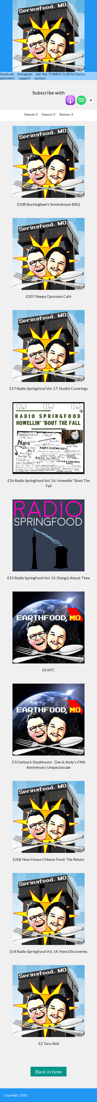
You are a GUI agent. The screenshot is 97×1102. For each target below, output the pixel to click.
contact (40, 78)
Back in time (48, 1071)
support (24, 78)
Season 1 (31, 114)
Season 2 (48, 114)
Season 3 (66, 114)
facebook (7, 74)
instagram (25, 74)
